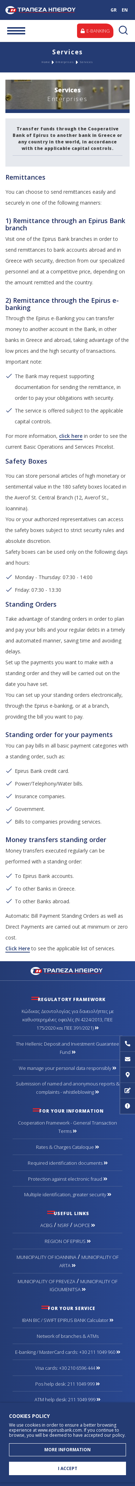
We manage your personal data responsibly (67, 1068)
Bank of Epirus (47, 10)
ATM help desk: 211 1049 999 (67, 1399)
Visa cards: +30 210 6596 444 (67, 1368)
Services (86, 62)
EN (125, 10)
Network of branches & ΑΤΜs (68, 1336)
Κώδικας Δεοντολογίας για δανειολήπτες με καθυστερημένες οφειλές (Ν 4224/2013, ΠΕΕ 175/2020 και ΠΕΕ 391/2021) (68, 1019)
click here (70, 435)
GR (114, 10)
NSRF (63, 1225)
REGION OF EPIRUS (68, 1241)
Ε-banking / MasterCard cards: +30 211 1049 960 (67, 1352)
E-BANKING (95, 31)
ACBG (46, 1225)
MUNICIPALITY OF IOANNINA (46, 1257)
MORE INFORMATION (67, 1450)
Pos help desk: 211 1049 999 (67, 1384)
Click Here (17, 948)
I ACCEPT (67, 1468)
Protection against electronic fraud (67, 1179)
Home (46, 62)
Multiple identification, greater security (67, 1194)
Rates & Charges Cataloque (67, 1147)
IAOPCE (84, 1225)
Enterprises (65, 62)
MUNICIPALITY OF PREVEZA (46, 1281)
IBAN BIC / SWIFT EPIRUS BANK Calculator (67, 1320)
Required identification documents (68, 1163)
